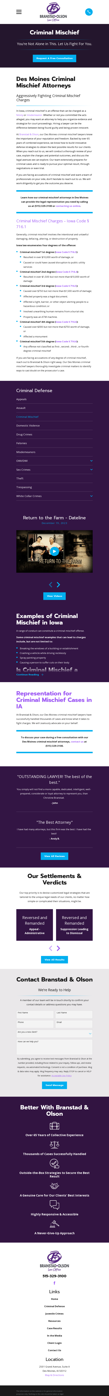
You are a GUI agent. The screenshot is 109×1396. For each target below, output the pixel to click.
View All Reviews (54, 856)
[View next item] (58, 585)
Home (54, 1299)
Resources (54, 1321)
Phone (21, 1022)
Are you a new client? (27, 1032)
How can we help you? (28, 1042)
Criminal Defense (54, 1306)
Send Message (54, 1085)
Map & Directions (54, 1375)
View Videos (54, 596)
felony (19, 115)
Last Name (62, 1013)
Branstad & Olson (29, 134)
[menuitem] (54, 399)
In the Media (54, 1335)
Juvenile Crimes (54, 1313)
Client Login (54, 1343)
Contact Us (54, 1350)
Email (59, 1022)
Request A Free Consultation (54, 58)
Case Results (54, 1328)
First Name (23, 1013)
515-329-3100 (54, 1276)
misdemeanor (34, 115)
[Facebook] (54, 1283)
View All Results (54, 960)
